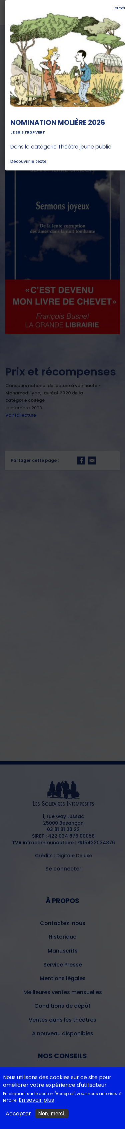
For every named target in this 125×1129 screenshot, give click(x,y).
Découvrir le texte (28, 161)
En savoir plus (36, 1103)
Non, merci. (51, 1116)
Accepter (18, 1116)
